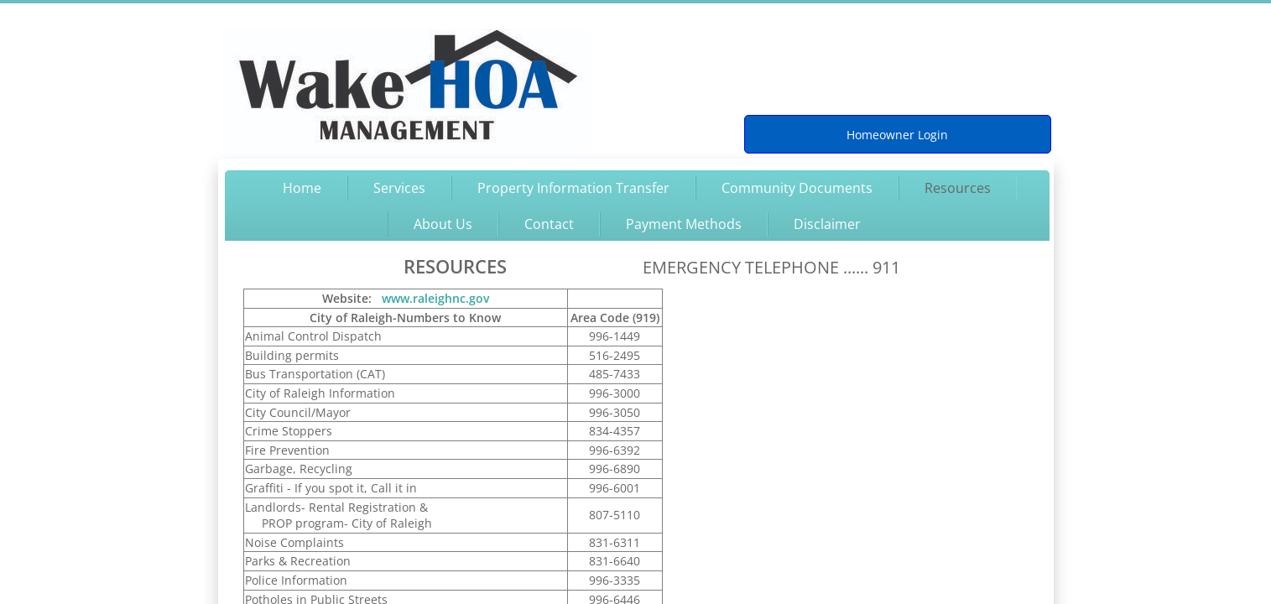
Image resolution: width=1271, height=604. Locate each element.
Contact (549, 224)
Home (302, 188)
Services (399, 188)
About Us (443, 224)
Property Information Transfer (573, 188)
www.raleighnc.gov (435, 298)
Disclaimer (827, 224)
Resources (958, 188)
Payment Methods (684, 224)
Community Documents (797, 188)
